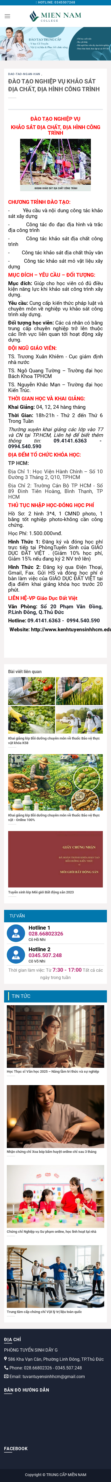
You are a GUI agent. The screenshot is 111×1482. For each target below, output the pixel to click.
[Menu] (7, 16)
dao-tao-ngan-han (24, 74)
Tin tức (21, 996)
